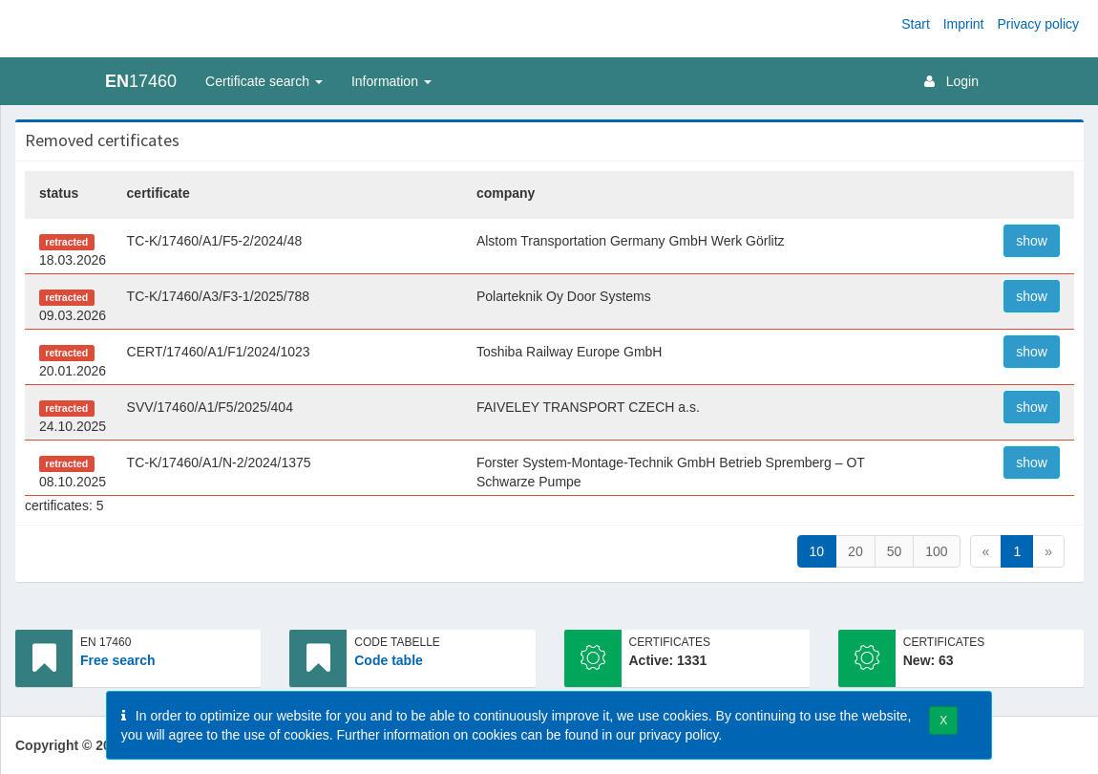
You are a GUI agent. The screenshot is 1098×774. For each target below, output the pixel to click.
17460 (141, 81)
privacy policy (678, 734)
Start (915, 24)
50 (894, 551)
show (1031, 240)
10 (817, 551)
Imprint (963, 24)
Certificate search (264, 81)
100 (936, 551)
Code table (388, 660)
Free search (118, 660)
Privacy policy (1038, 24)
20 (855, 551)
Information (391, 81)
